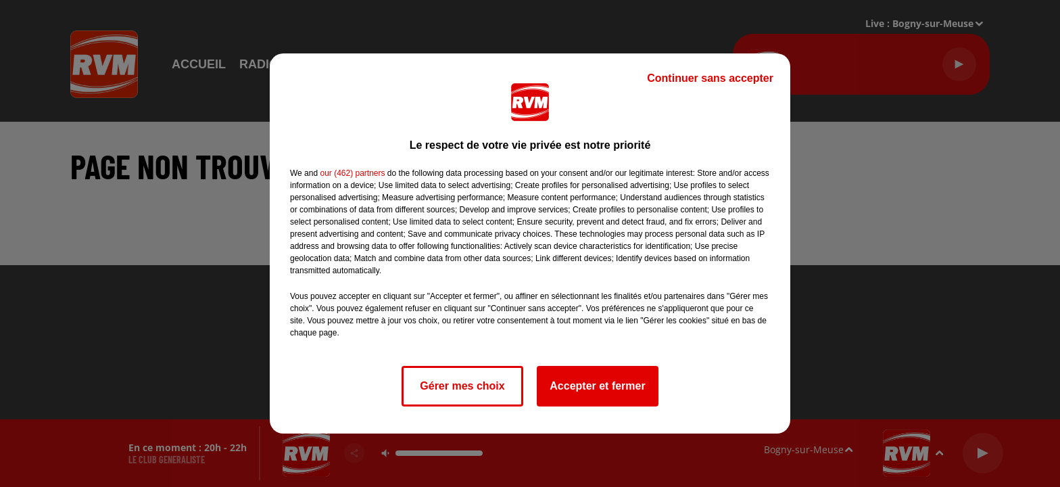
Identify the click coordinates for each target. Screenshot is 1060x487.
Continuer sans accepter (710, 78)
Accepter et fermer (597, 386)
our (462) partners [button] (352, 173)
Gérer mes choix (462, 386)
